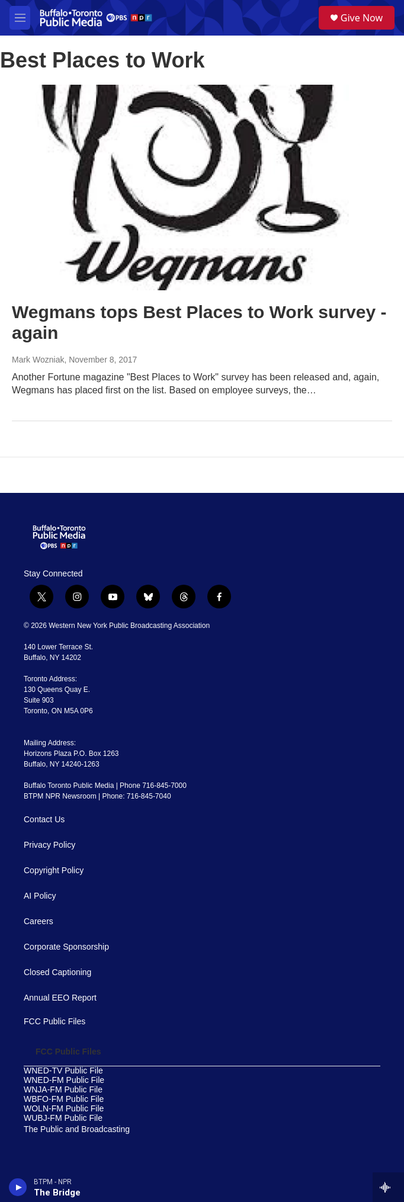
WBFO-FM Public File (64, 1099)
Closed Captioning (57, 972)
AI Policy (40, 896)
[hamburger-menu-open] (19, 18)
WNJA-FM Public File (63, 1089)
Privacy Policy (49, 845)
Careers (38, 921)
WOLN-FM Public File (64, 1108)
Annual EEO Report (60, 997)
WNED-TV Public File (63, 1070)
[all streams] (388, 1187)
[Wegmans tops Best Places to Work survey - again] (196, 187)
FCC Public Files (54, 1021)
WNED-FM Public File (64, 1080)
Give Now (362, 17)
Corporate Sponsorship (66, 947)
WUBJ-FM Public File (63, 1118)
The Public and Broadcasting (77, 1129)
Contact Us (44, 819)
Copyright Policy (54, 870)
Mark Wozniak (38, 359)
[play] (18, 1187)
